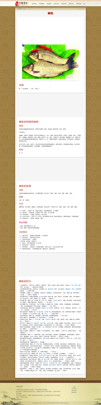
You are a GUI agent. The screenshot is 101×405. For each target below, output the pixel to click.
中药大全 (56, 3)
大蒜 (41, 296)
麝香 (58, 365)
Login (74, 386)
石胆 (67, 359)
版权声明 (74, 390)
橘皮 (79, 285)
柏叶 (48, 334)
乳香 (51, 319)
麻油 (46, 336)
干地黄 (51, 363)
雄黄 (73, 359)
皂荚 (50, 355)
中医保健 (41, 3)
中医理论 (34, 3)
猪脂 (35, 323)
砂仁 (38, 312)
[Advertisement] (50, 31)
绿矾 (43, 293)
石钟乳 (48, 323)
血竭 (48, 319)
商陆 (44, 308)
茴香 (41, 317)
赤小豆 (48, 308)
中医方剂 (63, 3)
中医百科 (19, 9)
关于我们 (74, 388)
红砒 (37, 344)
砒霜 (44, 363)
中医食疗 (48, 3)
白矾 (55, 300)
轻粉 (31, 336)
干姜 (72, 285)
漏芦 (41, 323)
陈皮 (73, 289)
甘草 (45, 312)
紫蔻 (49, 289)
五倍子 (38, 304)
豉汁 (59, 285)
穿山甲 (41, 355)
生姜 (69, 289)
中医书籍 (78, 3)
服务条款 (74, 392)
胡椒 (68, 285)
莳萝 (75, 285)
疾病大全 (71, 3)
